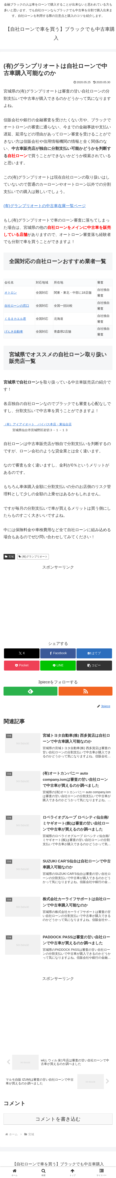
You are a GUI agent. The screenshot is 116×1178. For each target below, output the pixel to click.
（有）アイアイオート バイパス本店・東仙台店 (38, 424)
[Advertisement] (58, 602)
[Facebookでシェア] (58, 653)
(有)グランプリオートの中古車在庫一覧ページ (45, 206)
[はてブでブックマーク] (94, 653)
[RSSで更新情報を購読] (85, 691)
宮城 (9, 556)
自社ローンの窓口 (16, 305)
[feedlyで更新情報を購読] (30, 691)
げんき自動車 (13, 331)
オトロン (10, 292)
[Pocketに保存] (21, 666)
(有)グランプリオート (33, 556)
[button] (94, 666)
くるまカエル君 (15, 318)
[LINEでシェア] (58, 666)
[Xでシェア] (21, 653)
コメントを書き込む (58, 1120)
